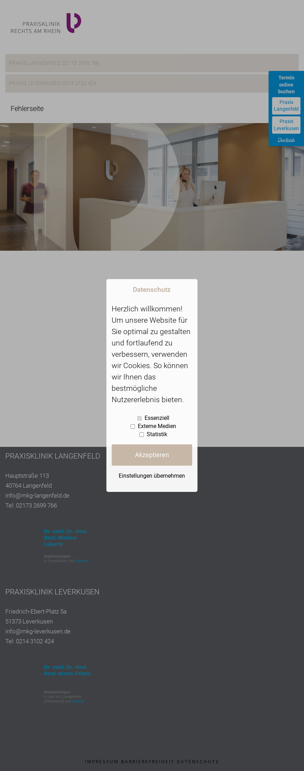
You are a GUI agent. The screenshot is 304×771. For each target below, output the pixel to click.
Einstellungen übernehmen (152, 475)
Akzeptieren (152, 455)
